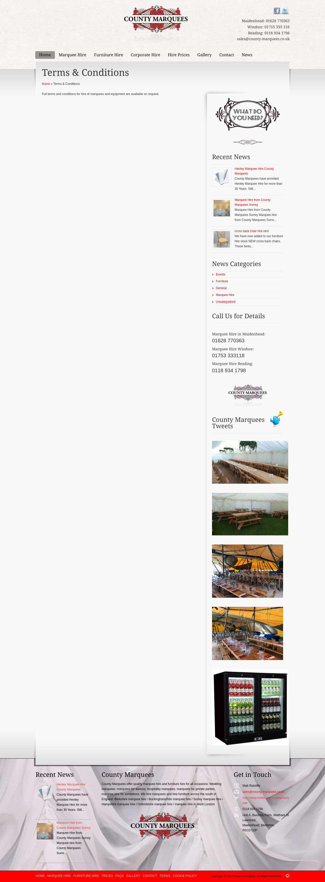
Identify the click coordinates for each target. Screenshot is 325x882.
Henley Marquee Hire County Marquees (254, 171)
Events (220, 274)
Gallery (133, 876)
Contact (150, 876)
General (221, 288)
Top (287, 876)
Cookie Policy (185, 876)
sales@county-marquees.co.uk (263, 792)
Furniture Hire (86, 876)
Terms (165, 876)
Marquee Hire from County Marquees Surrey (252, 202)
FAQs (120, 876)
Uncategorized (225, 302)
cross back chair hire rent (252, 231)
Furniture (222, 281)
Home (46, 84)
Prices (107, 876)
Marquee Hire (225, 295)
